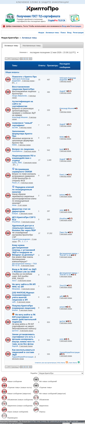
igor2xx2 (15, 331)
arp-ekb (15, 127)
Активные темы (52, 33)
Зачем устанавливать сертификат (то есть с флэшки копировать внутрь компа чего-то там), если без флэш (23, 339)
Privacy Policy (34, 422)
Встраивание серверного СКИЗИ (22, 170)
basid (61, 149)
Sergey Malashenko (19, 96)
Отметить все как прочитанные (45, 363)
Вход (64, 26)
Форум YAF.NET (45, 422)
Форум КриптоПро (10, 38)
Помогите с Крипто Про (24, 76)
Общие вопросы (12, 72)
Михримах (16, 289)
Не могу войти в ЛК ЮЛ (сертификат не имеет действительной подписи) (24, 318)
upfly (14, 302)
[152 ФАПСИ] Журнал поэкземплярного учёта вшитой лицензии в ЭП (23, 296)
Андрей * (63, 91)
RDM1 (14, 145)
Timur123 (63, 285)
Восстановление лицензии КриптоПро (23, 88)
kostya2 (15, 213)
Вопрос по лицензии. (23, 149)
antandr (15, 310)
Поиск (63, 33)
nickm (62, 210)
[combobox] (54, 52)
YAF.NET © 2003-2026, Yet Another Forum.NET (68, 422)
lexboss (62, 195)
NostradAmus (17, 151)
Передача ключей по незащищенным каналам (23, 189)
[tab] (11, 45)
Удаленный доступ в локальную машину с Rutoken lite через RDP (24, 228)
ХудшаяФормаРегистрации (22, 357)
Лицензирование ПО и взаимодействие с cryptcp (23, 158)
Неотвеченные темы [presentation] (32, 46)
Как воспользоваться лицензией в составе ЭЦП (23, 352)
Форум (41, 33)
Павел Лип (63, 232)
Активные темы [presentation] (11, 46)
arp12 (14, 280)
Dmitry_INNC (17, 163)
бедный (15, 346)
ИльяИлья (16, 222)
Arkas (14, 205)
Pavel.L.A (15, 183)
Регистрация (75, 26)
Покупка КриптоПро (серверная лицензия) (23, 306)
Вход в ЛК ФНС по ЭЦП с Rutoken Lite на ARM (24, 270)
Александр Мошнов (19, 117)
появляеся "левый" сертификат (22, 124)
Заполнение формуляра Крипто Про (22, 133)
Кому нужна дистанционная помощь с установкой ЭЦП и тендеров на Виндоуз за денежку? (23, 250)
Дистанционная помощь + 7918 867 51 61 (69, 254)
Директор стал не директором (21, 210)
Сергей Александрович (21, 239)
